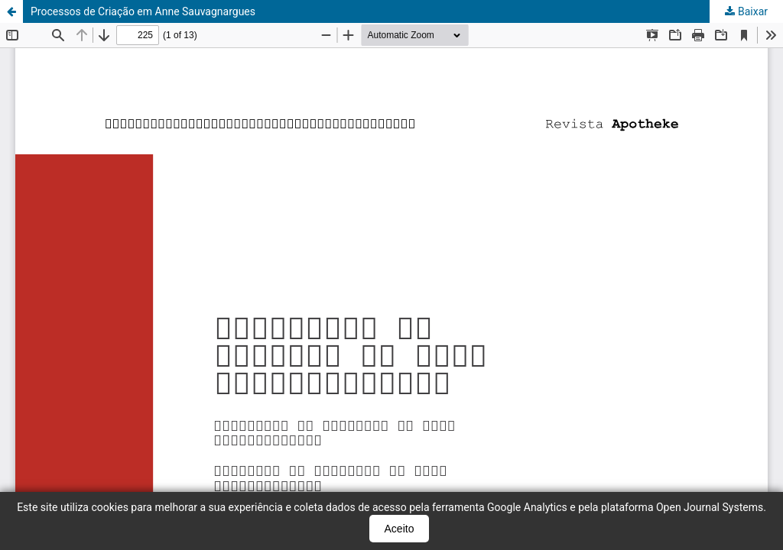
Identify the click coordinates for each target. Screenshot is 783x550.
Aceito (399, 528)
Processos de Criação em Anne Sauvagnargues (143, 11)
